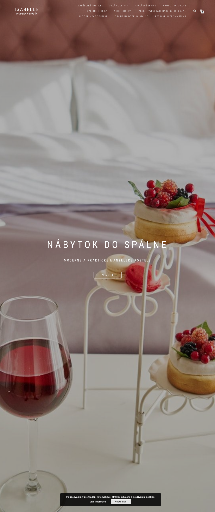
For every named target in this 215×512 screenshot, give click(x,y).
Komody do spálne (174, 5)
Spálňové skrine (145, 5)
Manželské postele (89, 5)
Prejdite (107, 275)
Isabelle (27, 9)
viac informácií (98, 501)
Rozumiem (121, 501)
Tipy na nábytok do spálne (131, 16)
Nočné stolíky (123, 11)
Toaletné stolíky (96, 11)
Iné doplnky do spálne (93, 16)
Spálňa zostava (118, 5)
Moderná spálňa (27, 13)
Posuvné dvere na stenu (170, 16)
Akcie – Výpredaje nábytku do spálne (162, 11)
